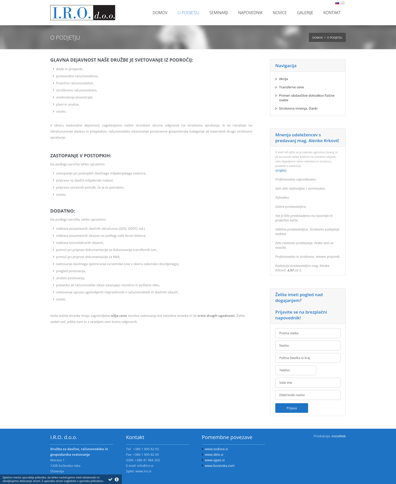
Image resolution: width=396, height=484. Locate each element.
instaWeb (338, 436)
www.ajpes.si (215, 460)
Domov (317, 37)
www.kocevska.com (220, 465)
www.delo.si (214, 454)
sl (337, 3)
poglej (281, 170)
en (342, 3)
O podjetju (334, 37)
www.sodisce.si (216, 449)
